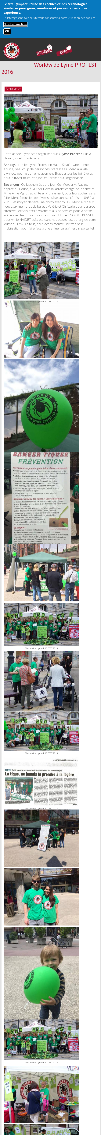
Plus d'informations (15, 24)
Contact (24, 1104)
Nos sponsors (73, 1104)
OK (7, 31)
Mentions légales (47, 1104)
